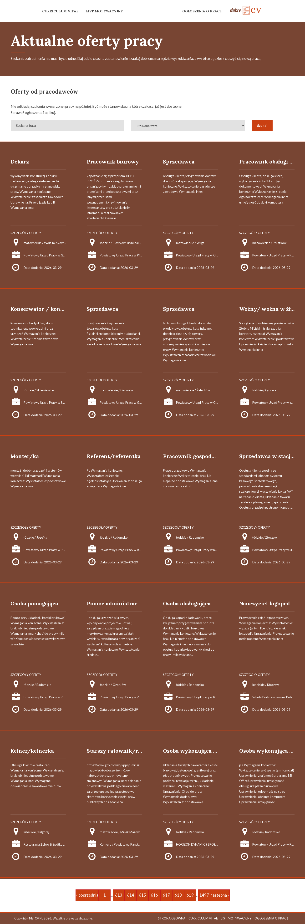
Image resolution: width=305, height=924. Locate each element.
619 (190, 895)
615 (142, 895)
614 (130, 895)
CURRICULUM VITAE (60, 11)
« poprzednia (87, 895)
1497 (204, 895)
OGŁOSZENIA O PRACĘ (202, 11)
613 (118, 895)
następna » (219, 895)
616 (154, 895)
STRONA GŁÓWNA (171, 918)
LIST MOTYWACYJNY (104, 11)
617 (166, 895)
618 (178, 895)
